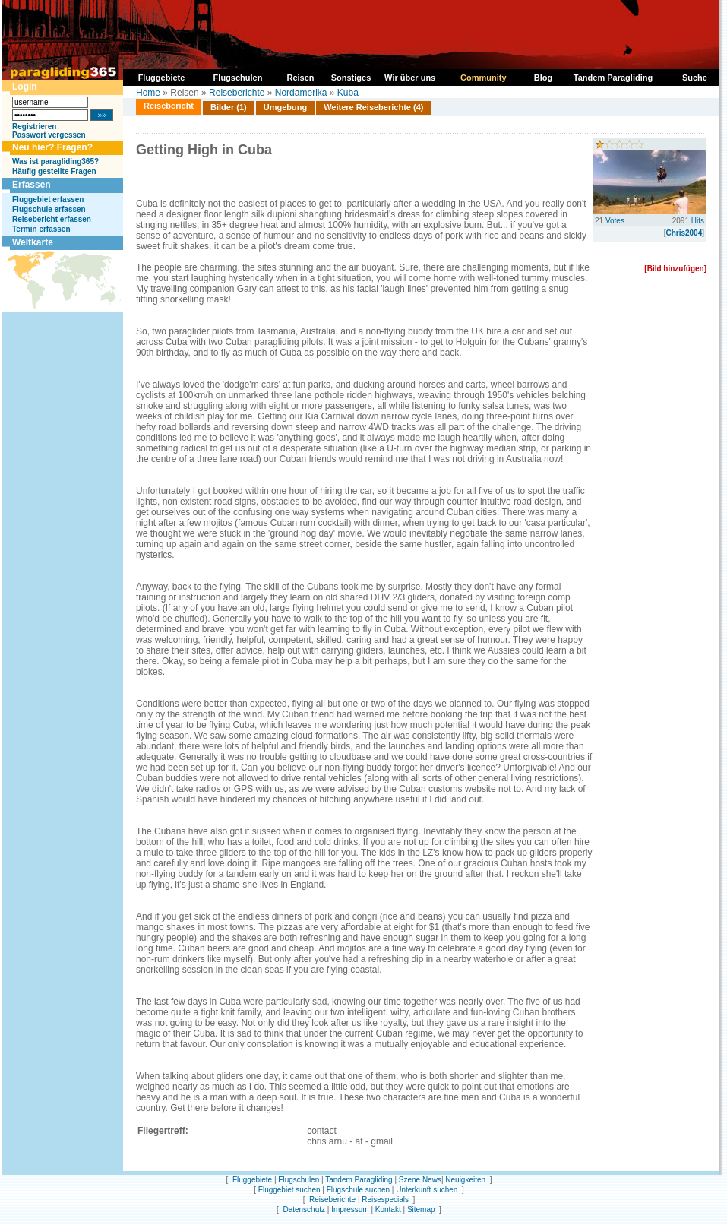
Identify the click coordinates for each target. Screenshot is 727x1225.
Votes (614, 221)
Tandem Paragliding (358, 1180)
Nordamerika (301, 92)
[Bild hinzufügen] (675, 268)
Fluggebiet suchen (289, 1189)
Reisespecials (385, 1199)
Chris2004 (683, 233)
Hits (697, 221)
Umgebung (285, 107)
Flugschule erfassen (49, 209)
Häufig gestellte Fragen (54, 171)
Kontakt (388, 1209)
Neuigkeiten (465, 1180)
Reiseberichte (236, 92)
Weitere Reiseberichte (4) (373, 107)
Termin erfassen (41, 229)
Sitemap (421, 1209)
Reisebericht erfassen (51, 219)
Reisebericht (169, 105)
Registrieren (34, 126)
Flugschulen (298, 1180)
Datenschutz (304, 1209)
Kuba (348, 92)
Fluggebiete (252, 1180)
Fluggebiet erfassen (48, 199)
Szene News (420, 1180)
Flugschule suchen (358, 1189)
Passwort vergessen (49, 135)
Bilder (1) (228, 107)
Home (148, 92)
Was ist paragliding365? (55, 161)
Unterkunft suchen (426, 1189)
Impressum (349, 1209)
